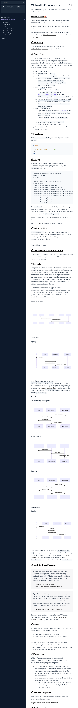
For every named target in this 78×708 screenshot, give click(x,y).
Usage (5, 27)
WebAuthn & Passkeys (9, 31)
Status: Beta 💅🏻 (39, 16)
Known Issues (38, 654)
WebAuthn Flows (39, 228)
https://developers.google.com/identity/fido (48, 609)
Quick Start (6, 24)
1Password (40, 619)
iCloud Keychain (61, 617)
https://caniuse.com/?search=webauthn (44, 703)
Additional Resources (9, 35)
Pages (4, 12)
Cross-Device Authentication (11, 29)
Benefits (36, 624)
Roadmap (6, 22)
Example (36, 264)
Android (34, 619)
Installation (37, 134)
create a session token (48, 388)
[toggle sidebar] (23, 3)
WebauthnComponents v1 (39, 49)
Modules (10, 12)
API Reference (5, 17)
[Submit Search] (2, 3)
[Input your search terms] (13, 2)
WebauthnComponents (11, 7)
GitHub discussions (49, 35)
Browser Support (8, 33)
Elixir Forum (35, 37)
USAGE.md (37, 223)
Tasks (18, 12)
